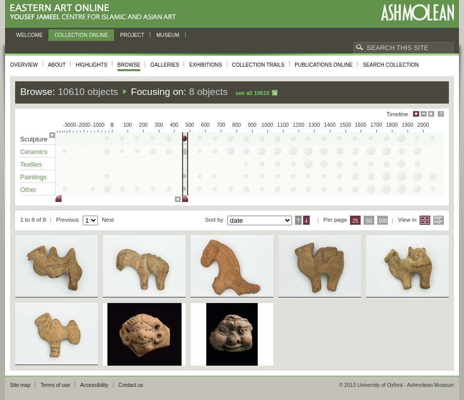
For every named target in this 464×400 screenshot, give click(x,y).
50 (369, 221)
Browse (129, 65)
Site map (20, 385)
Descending (306, 220)
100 (382, 221)
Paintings (33, 177)
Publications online (324, 65)
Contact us (131, 385)
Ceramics (33, 152)
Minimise (424, 114)
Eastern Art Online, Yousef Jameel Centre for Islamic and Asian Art (95, 12)
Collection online (81, 35)
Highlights (91, 65)
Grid (425, 220)
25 (356, 221)
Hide (431, 114)
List (438, 220)
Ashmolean (417, 12)
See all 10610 (252, 93)
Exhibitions (205, 65)
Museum (168, 35)
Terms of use (55, 385)
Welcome (29, 35)
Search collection (391, 65)
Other (28, 189)
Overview (24, 65)
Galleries (164, 65)
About (57, 65)
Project (132, 35)
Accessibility (94, 385)
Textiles (31, 164)
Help (441, 114)
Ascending (298, 220)
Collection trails (258, 65)
